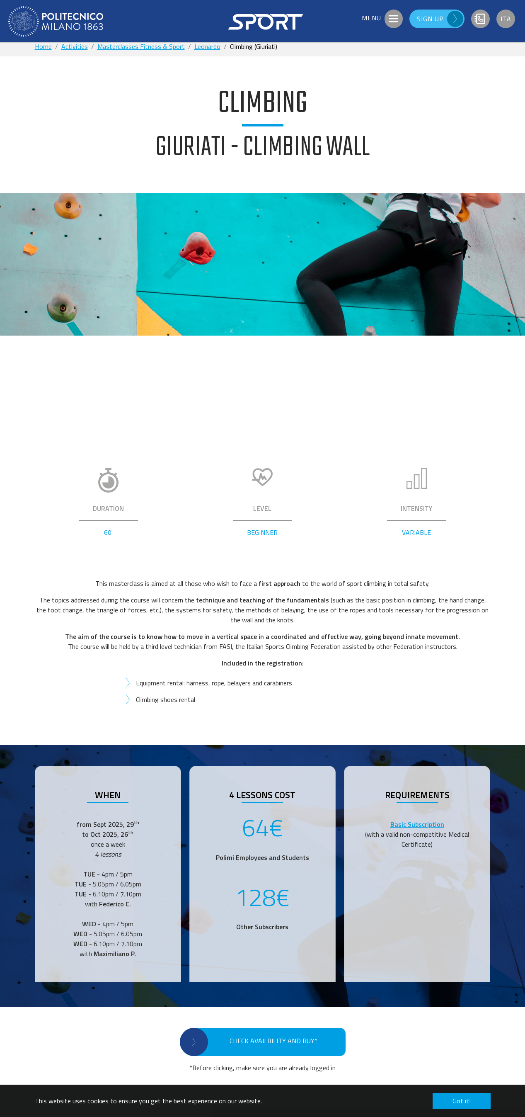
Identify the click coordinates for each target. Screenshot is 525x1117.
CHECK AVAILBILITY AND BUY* (273, 1041)
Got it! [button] (461, 1101)
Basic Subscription (417, 824)
